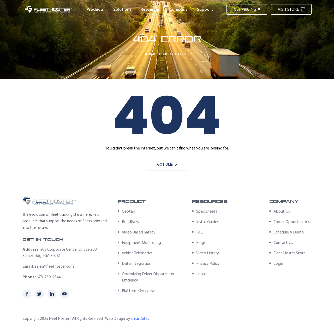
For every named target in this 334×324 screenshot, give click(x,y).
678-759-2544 (49, 276)
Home (149, 54)
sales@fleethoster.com (54, 266)
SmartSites (140, 318)
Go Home (167, 164)
